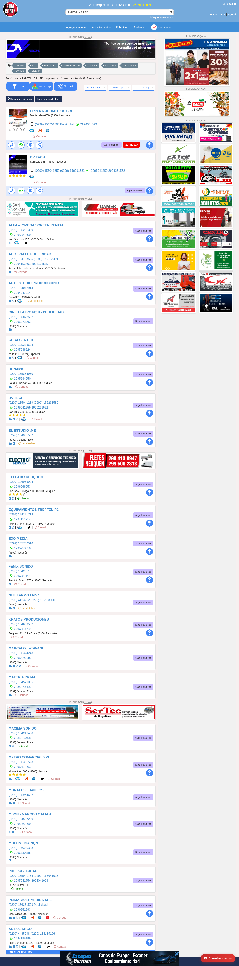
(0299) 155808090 (42, 600)
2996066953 (22, 486)
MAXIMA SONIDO (23, 728)
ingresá (232, 14)
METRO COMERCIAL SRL (29, 757)
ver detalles (35, 300)
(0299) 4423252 (19, 600)
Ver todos (20, 65)
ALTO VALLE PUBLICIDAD (30, 254)
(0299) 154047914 (21, 287)
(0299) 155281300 (21, 230)
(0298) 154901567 (21, 435)
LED (34, 65)
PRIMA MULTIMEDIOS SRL (51, 111)
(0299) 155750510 (21, 543)
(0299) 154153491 (46, 259)
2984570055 (22, 686)
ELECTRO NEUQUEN (26, 477)
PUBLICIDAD (80, 37)
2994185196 (22, 938)
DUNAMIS (16, 369)
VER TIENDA (131, 145)
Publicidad (228, 3)
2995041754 (22, 880)
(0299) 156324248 (21, 653)
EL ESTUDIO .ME (22, 430)
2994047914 (22, 292)
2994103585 (40, 263)
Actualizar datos (101, 27)
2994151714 (22, 519)
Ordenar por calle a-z (48, 99)
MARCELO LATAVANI (26, 648)
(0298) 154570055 (21, 682)
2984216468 (22, 738)
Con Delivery (144, 87)
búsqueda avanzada (162, 17)
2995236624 (22, 349)
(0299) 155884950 (21, 373)
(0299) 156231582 (73, 170)
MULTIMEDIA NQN (23, 843)
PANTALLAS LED (72, 65)
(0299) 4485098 (19, 933)
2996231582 (116, 170)
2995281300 (22, 234)
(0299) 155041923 (46, 875)
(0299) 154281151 (21, 571)
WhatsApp (121, 87)
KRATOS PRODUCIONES (29, 619)
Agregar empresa (76, 27)
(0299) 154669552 (21, 624)
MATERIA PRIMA (22, 677)
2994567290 (22, 823)
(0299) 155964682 (21, 795)
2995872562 (22, 321)
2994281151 (22, 576)
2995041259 (99, 170)
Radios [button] (139, 27)
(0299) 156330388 (21, 848)
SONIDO (20, 71)
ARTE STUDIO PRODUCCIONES (34, 283)
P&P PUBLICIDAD (23, 871)
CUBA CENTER (21, 340)
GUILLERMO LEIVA (24, 595)
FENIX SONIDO (21, 566)
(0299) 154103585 (21, 259)
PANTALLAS (50, 65)
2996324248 (22, 658)
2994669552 (22, 629)
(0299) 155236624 (21, 344)
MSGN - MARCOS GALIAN (30, 814)
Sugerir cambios (111, 145)
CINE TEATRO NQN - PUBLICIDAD (36, 312)
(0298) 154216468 (21, 733)
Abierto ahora (96, 87)
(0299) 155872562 (21, 317)
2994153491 (22, 263)
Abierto (23, 498)
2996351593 (88, 124)
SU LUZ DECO (20, 929)
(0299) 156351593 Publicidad (55, 124)
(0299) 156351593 (21, 762)
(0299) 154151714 (21, 514)
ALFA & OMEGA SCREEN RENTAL (36, 225)
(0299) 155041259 (47, 170)
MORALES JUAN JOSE (27, 790)
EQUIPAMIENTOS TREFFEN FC (34, 510)
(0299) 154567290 (21, 819)
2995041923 (40, 880)
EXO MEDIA (18, 538)
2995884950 (22, 378)
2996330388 (22, 852)
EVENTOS (92, 65)
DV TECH (37, 157)
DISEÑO (36, 71)
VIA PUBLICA (130, 65)
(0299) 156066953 (21, 481)
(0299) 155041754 (21, 875)
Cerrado (39, 136)
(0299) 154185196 (42, 933)
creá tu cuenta (217, 14)
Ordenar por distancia (20, 99)
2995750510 (22, 548)
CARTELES (110, 65)
